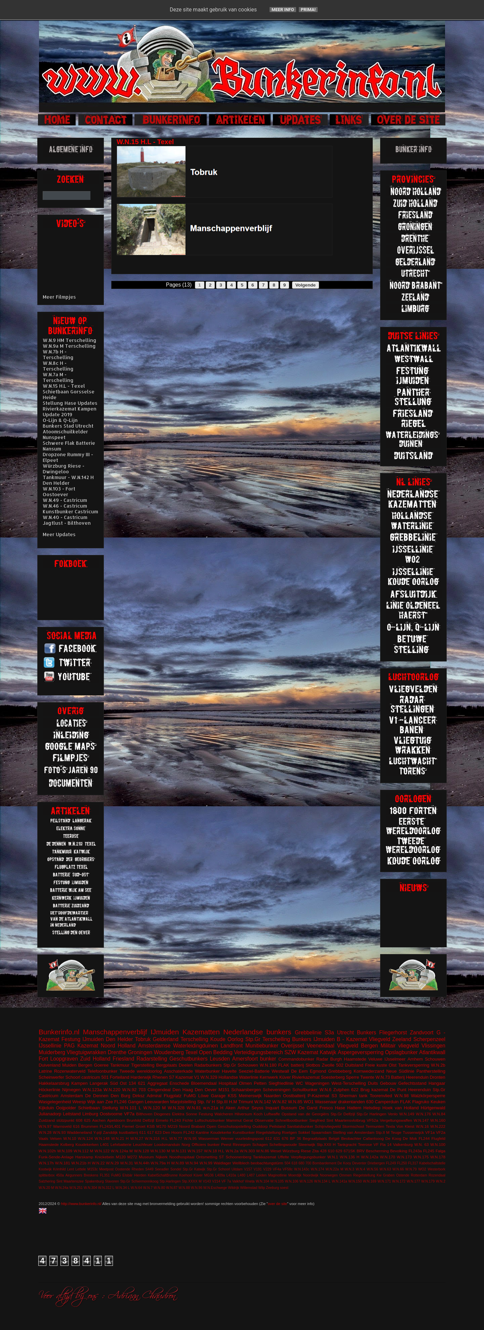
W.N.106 (291, 1181)
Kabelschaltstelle (432, 1163)
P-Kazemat (318, 1095)
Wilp (261, 1188)
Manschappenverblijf (115, 1032)
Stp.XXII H (326, 1144)
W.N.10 (69, 1138)
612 (268, 1138)
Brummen (89, 1126)
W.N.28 (45, 1132)
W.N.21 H (120, 1138)
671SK (349, 1151)
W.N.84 (439, 1114)
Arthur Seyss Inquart (258, 1107)
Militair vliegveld (399, 1045)
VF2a (440, 1132)
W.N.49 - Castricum (65, 500)
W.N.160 (437, 1120)
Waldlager (222, 1163)
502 (340, 1065)
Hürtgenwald (433, 1107)
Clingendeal (159, 1089)
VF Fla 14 (382, 1144)
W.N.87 (171, 1188)
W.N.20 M (46, 1188)
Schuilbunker (305, 1089)
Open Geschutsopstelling (229, 1126)
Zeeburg (272, 1188)
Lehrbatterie (121, 1144)
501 (105, 1077)
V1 (196, 1077)
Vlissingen (433, 1045)
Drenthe (117, 1052)
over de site (277, 1204)
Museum (146, 1157)
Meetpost (106, 1169)
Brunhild (134, 1120)
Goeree (101, 1065)
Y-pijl (97, 1132)
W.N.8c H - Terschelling (58, 366)
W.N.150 (355, 1181)
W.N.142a (369, 1157)
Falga (440, 1151)
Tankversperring (414, 1065)
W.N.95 (190, 1138)
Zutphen (341, 1089)
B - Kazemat (352, 1039)
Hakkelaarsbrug (54, 1083)
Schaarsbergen (246, 1089)
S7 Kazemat (181, 1077)
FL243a (415, 1151)
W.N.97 (45, 1126)
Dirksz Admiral (146, 1095)
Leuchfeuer (143, 1144)
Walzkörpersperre (428, 1095)
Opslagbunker (401, 1052)
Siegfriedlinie (281, 1083)
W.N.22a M (335, 1169)
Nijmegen (71, 1089)
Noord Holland (118, 1045)
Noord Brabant (192, 1126)
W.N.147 (421, 1120)
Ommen (345, 1175)
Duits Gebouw (382, 1083)
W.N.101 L (130, 1107)
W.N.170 (387, 1157)
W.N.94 (191, 1163)
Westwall (280, 1071)
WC (299, 1083)
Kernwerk (268, 1077)
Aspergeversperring (361, 1052)
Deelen (186, 1065)
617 (150, 1132)
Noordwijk (311, 1175)
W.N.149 (406, 1114)
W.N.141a (339, 1181)
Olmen (245, 1083)
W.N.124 (85, 1138)
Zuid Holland (95, 1059)
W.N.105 (277, 1181)
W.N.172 (399, 1181)
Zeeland (401, 1039)
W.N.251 (76, 1188)
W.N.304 (90, 1188)
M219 (172, 1126)
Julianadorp (50, 1113)
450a (60, 1175)
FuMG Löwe (196, 1095)
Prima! (308, 9)
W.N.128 (141, 1151)
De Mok (410, 1138)
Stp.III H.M (226, 1101)
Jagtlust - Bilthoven (67, 523)
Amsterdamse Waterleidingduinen (178, 1045)
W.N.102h (47, 1151)
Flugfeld (438, 1138)
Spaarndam (321, 1132)
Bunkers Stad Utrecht (68, 426)
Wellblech (241, 1163)
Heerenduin (419, 1089)
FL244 (424, 1138)
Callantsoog (373, 1138)
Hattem (354, 1107)
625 (87, 1120)
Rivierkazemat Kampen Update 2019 (69, 411)
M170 (161, 1126)
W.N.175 (421, 1157)
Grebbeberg (339, 1071)
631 (277, 1138)
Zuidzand (47, 1120)
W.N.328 (176, 1107)
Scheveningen (276, 1089)
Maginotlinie (277, 1175)
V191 (257, 1169)
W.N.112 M (83, 1151)
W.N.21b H (80, 1163)
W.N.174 (317, 1169)
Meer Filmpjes (59, 297)
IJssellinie (50, 1045)
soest (284, 1188)
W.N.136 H (349, 1157)
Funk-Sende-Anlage (56, 1157)
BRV (361, 1151)
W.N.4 (360, 1169)
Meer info (283, 9)
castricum (90, 1077)
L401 (104, 1144)
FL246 (120, 1101)
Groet (140, 1126)
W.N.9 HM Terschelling (69, 340)
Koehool (185, 1175)
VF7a (129, 1113)
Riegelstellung (268, 1132)
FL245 (428, 1151)
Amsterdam (72, 1095)
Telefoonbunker (102, 1071)
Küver (285, 1077)
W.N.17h (46, 1163)
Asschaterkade (178, 1071)
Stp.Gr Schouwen (241, 1065)
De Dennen (97, 1095)
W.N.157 (195, 1151)
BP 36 (295, 1138)
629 (339, 1151)
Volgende (305, 285)
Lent (70, 1169)
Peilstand (277, 1126)
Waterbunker (207, 1071)
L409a (220, 1175)
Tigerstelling (143, 1065)
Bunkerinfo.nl (59, 1032)
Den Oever (205, 1089)
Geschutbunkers (188, 1059)
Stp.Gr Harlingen (371, 1114)
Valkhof (238, 1181)
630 (370, 1101)
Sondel (175, 1169)
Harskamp (84, 1157)
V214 (216, 1181)
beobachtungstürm (267, 1163)
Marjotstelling (183, 1101)
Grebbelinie (308, 1032)
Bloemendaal (204, 1083)
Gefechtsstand (412, 1083)
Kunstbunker (244, 1132)
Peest (226, 1144)
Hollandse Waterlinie (238, 1077)
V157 (248, 1169)
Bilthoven (144, 1114)
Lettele (80, 1169)
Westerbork (436, 1169)
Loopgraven (64, 1059)
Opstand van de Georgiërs (305, 1114)
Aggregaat (157, 1083)
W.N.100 (437, 1144)
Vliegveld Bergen (357, 1045)
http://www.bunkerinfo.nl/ (81, 1204)
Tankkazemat (264, 1157)
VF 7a (226, 1181)
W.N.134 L (322, 1181)
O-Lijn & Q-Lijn (60, 420)
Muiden (69, 1065)
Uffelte (283, 1157)
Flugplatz (173, 1095)
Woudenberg (169, 1052)
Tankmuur (119, 1065)
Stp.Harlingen (170, 1181)
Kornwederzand (369, 1071)
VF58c (288, 1169)
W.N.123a (92, 1089)
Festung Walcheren (216, 1114)
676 (285, 1138)
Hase (340, 1107)
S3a (329, 1032)
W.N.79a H (160, 1163)
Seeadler (162, 1169)
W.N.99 (205, 1163)
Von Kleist (405, 1126)
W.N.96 (196, 1188)
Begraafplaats (315, 1138)
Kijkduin (46, 1107)
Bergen (85, 1065)
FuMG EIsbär (121, 1175)
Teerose (365, 1144)
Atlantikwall (432, 1052)
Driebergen (376, 1163)
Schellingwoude (283, 1144)
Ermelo (162, 1120)
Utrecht (345, 1032)
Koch (258, 1114)
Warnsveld (62, 1126)
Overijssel (292, 1045)
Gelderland (165, 1039)
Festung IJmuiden (83, 1039)
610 (331, 1151)
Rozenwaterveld (69, 1071)
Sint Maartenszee (70, 1181)
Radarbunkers (208, 1065)
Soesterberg (333, 1077)
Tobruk (143, 1039)
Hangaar (437, 1083)
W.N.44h (142, 1163)
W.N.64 (136, 1188)
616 (76, 1126)
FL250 (402, 1163)
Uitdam (237, 1169)
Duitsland (354, 1065)
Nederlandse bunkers (257, 1032)
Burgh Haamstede (348, 1059)
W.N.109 (64, 1151)
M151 (224, 1089)
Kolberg (67, 1144)
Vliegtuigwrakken (86, 1052)
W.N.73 (382, 1077)
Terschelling (194, 1039)
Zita (315, 1151)
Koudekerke (220, 1132)
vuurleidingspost (249, 1138)
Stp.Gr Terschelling (267, 1039)
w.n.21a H (213, 1107)
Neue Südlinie (400, 1071)
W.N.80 (159, 1188)
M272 (132, 1157)
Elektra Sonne (184, 1114)
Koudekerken (86, 1144)
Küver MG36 (204, 1175)
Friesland (123, 1059)
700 (308, 1163)
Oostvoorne (111, 1113)
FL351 (105, 1175)
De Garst (308, 1107)
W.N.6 (325, 1089)
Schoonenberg (238, 1157)
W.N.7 (148, 1188)
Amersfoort (245, 1059)
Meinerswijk (250, 1095)
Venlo (393, 1114)
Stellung (110, 1107)
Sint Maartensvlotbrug (345, 1120)
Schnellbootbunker (291, 1120)
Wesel (275, 1151)
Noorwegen (329, 1175)
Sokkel (304, 1132)
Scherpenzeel (429, 1039)
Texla (390, 1126)
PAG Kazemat (81, 1045)
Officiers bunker (205, 1144)
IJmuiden (165, 1032)
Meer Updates (59, 534)
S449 (149, 1169)
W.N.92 (129, 1089)
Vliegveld (379, 1039)
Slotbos (313, 1065)
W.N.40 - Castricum (65, 517)
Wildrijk (233, 1188)
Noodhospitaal (182, 1157)
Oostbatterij (294, 1095)
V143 (207, 1181)
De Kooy (344, 1163)
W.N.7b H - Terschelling (58, 354)
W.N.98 (401, 1095)
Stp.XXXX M (191, 1181)
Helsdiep (371, 1107)
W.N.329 (209, 1077)
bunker (268, 1059)
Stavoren (112, 1181)
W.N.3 (349, 1169)
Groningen (140, 1052)
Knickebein (104, 1157)
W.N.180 (268, 1065)
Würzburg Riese (296, 1151)
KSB (151, 1126)
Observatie (264, 1120)
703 (142, 1089)
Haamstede (49, 1144)
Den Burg (120, 1095)
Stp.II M (383, 1132)
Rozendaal (437, 1175)
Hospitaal (228, 1083)
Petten (260, 1083)
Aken (231, 1107)
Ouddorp (260, 1126)
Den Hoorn (172, 1132)
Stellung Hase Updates (70, 403)
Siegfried (317, 1120)
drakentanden (351, 1101)
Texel (191, 1052)
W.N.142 (262, 1101)
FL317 (413, 1163)
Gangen (136, 1101)
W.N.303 (247, 1151)
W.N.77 (175, 1138)
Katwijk (328, 1052)
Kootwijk (45, 1169)
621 (142, 1083)
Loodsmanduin (167, 1144)
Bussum (289, 1107)
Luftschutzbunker (210, 1120)
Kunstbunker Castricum (70, 511)
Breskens (91, 1175)
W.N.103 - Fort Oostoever (59, 491)
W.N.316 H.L (156, 1138)
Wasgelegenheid (55, 1101)
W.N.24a (62, 1188)
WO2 (422, 1169)
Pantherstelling (430, 1071)
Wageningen (317, 1083)
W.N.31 (126, 1163)
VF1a (430, 1132)
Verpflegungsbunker (308, 1157)
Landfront (231, 1045)
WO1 (309, 1101)
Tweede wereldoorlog (140, 1071)
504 (287, 1163)
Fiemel (128, 1126)
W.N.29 (112, 1163)
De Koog (393, 1138)
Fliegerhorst (393, 1032)
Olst (393, 1065)
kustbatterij (128, 1132)
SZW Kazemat (301, 1052)
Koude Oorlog (226, 1039)
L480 (241, 1175)
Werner (227, 1138)
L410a (231, 1175)
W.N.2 (440, 1181)
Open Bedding (216, 1052)
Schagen (260, 1144)
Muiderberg (52, 1052)
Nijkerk (162, 1157)
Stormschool (353, 1126)
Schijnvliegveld (327, 1126)
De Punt (398, 1089)
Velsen (56, 1138)
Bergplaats (166, 1065)
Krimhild (59, 1169)
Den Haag (182, 1089)
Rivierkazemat (306, 1077)
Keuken (438, 1101)
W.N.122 (102, 1151)
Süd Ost (118, 1083)
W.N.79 (411, 1169)
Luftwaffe (272, 1114)
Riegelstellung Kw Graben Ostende (381, 1175)
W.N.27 (136, 1138)
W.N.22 (98, 1163)
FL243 (175, 1120)
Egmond (318, 1071)
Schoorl (73, 1077)
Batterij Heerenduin (410, 1077)
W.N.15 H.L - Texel (64, 386)
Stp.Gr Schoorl (218, 1169)
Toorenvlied (381, 1095)
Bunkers (366, 1032)
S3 (334, 1095)
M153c (92, 1169)
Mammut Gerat (239, 1120)
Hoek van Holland (400, 1107)
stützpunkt (65, 1120)
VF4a (277, 1169)
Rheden (138, 1169)
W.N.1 (332, 1157)
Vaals (43, 1138)
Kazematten (201, 1032)
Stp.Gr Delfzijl (342, 1114)
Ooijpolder (66, 1107)
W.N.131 (179, 1151)
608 (79, 1120)
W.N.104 (262, 1181)
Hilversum (243, 1114)
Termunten (375, 1126)
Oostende (122, 1169)
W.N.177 (413, 1181)
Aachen (99, 1120)
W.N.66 (398, 1169)
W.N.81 (194, 1107)
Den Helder (119, 1039)
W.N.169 (369, 1181)
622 (355, 1089)
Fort (43, 1059)
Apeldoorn (116, 1120)
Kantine (202, 1132)
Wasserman (208, 1138)
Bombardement (324, 1163)
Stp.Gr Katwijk (194, 1169)
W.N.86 (262, 1151)
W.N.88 (184, 1188)
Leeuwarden (157, 1101)
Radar (322, 1059)
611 (142, 1132)
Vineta (249, 1181)
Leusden (220, 1059)
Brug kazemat (374, 1089)
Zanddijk (110, 1132)
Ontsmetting (206, 1157)
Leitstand (72, 1113)
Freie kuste (376, 1065)
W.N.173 (404, 1157)
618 (294, 1163)
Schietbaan (89, 1107)
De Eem (299, 1071)
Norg (186, 1144)
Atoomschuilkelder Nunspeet (65, 434)
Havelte (229, 1071)
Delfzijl (148, 1120)
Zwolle (328, 1065)
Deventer (359, 1163)
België (334, 1138)
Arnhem (415, 1059)
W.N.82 (279, 1101)
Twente (367, 1077)
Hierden (140, 1175)
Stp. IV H (206, 1101)
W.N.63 (385, 1169)
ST (221, 1157)
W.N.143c (301, 1169)
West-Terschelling (348, 1083)
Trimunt (245, 1101)
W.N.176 (423, 1114)
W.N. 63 (421, 1144)
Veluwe (375, 1059)
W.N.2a (232, 1151)
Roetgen (289, 1132)
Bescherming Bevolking (386, 1151)
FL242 (189, 1132)
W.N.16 (422, 1126)
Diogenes (162, 1114)
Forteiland (119, 1077)
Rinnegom (242, 1144)
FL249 (391, 1163)
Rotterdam (419, 1175)
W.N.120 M (154, 1107)
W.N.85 (295, 1101)
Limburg (90, 1113)
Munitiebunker (261, 1045)
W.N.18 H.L (214, 1151)
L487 (251, 1175)
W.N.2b (438, 1065)
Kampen (79, 1083)
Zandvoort (421, 1032)
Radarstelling (151, 1059)
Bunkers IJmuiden (313, 1039)
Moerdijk (294, 1175)
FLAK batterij (291, 1065)
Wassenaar (326, 1101)
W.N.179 (428, 1181)
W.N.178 (437, 1157)
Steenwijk (306, 1144)
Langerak (99, 1083)
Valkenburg (403, 1144)
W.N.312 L (106, 1188)
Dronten (437, 1077)
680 (301, 1163)
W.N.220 (112, 1089)
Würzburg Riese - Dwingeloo (63, 468)
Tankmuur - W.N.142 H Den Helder (68, 480)
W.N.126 (306, 1181)
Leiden (261, 1175)
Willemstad (248, 1188)
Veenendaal (320, 1045)
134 (132, 1083)
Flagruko (420, 1101)
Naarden (272, 1095)
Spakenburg (94, 1181)
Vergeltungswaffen (396, 1120)
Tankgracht (346, 1144)
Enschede (179, 1083)
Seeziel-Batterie (254, 1071)
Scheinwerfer (51, 1077)
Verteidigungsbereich (258, 1052)
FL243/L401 (110, 1126)
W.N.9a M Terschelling (69, 346)
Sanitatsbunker (300, 1126)
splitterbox (46, 1175)
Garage (218, 1095)
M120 (121, 1157)
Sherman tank (353, 1095)
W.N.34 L (122, 1188)
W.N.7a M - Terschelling (58, 377)
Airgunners (73, 1175)
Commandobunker (296, 1059)
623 (158, 1132)
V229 (267, 1169)
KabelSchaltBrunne (163, 1175)
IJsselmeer (395, 1059)
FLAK (405, 1101)
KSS (232, 1095)
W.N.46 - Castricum (65, 506)
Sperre (352, 1077)
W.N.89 (177, 1163)
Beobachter (351, 1138)
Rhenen (160, 1077)
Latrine (45, 1071)
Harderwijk (140, 1077)
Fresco (326, 1107)
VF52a (372, 1120)
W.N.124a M (122, 1151)
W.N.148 (102, 1138)
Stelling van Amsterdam (353, 1132)
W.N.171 (384, 1181)
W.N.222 (437, 1126)
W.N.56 (372, 1169)
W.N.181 (62, 1163)
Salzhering (47, 1181)
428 (323, 1151)
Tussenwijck (413, 1132)
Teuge (396, 1132)
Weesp (79, 1101)
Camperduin (387, 1101)
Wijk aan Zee (100, 1101)
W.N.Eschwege (215, 1188)
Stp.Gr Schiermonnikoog (139, 1181)
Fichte (188, 1120)
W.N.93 (59, 1132)
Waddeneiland (79, 1132)
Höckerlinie (49, 1089)
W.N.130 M (160, 1151)
